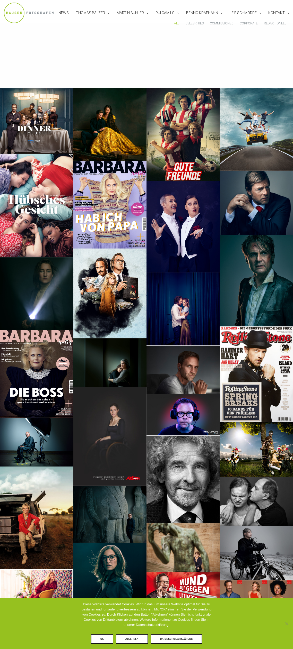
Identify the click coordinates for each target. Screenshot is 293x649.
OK (103, 640)
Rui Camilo (161, 19)
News (60, 19)
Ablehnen (133, 640)
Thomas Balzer (86, 19)
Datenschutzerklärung (177, 640)
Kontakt (272, 19)
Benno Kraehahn (198, 19)
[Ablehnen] (286, 624)
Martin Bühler (126, 19)
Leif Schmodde (239, 19)
